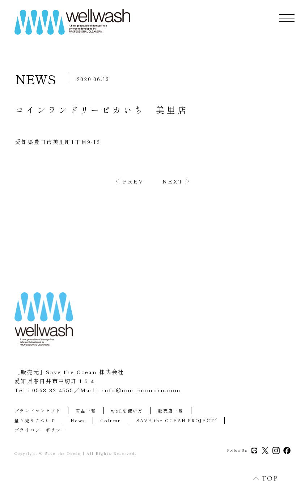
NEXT (172, 181)
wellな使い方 (127, 410)
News (78, 420)
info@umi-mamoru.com (141, 390)
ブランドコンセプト (37, 410)
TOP (261, 478)
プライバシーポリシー (40, 430)
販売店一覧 (170, 410)
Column (111, 420)
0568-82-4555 (53, 390)
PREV (133, 181)
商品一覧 (86, 410)
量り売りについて (35, 420)
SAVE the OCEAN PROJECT (176, 420)
